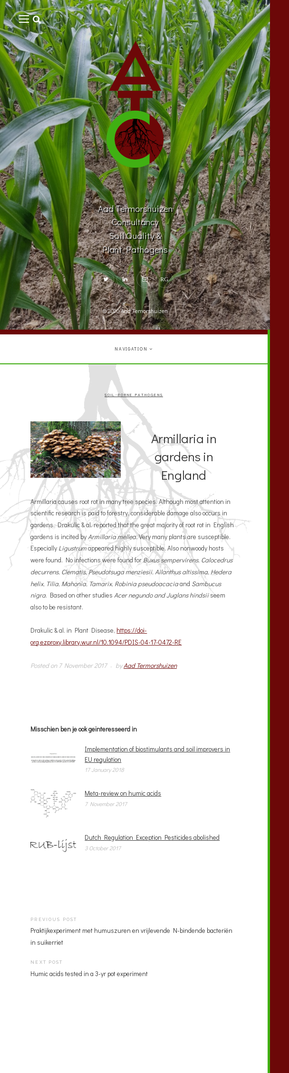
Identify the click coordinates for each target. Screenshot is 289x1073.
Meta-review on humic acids (123, 793)
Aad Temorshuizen (144, 310)
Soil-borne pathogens (134, 395)
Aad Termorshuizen (150, 665)
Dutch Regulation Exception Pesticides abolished (152, 837)
